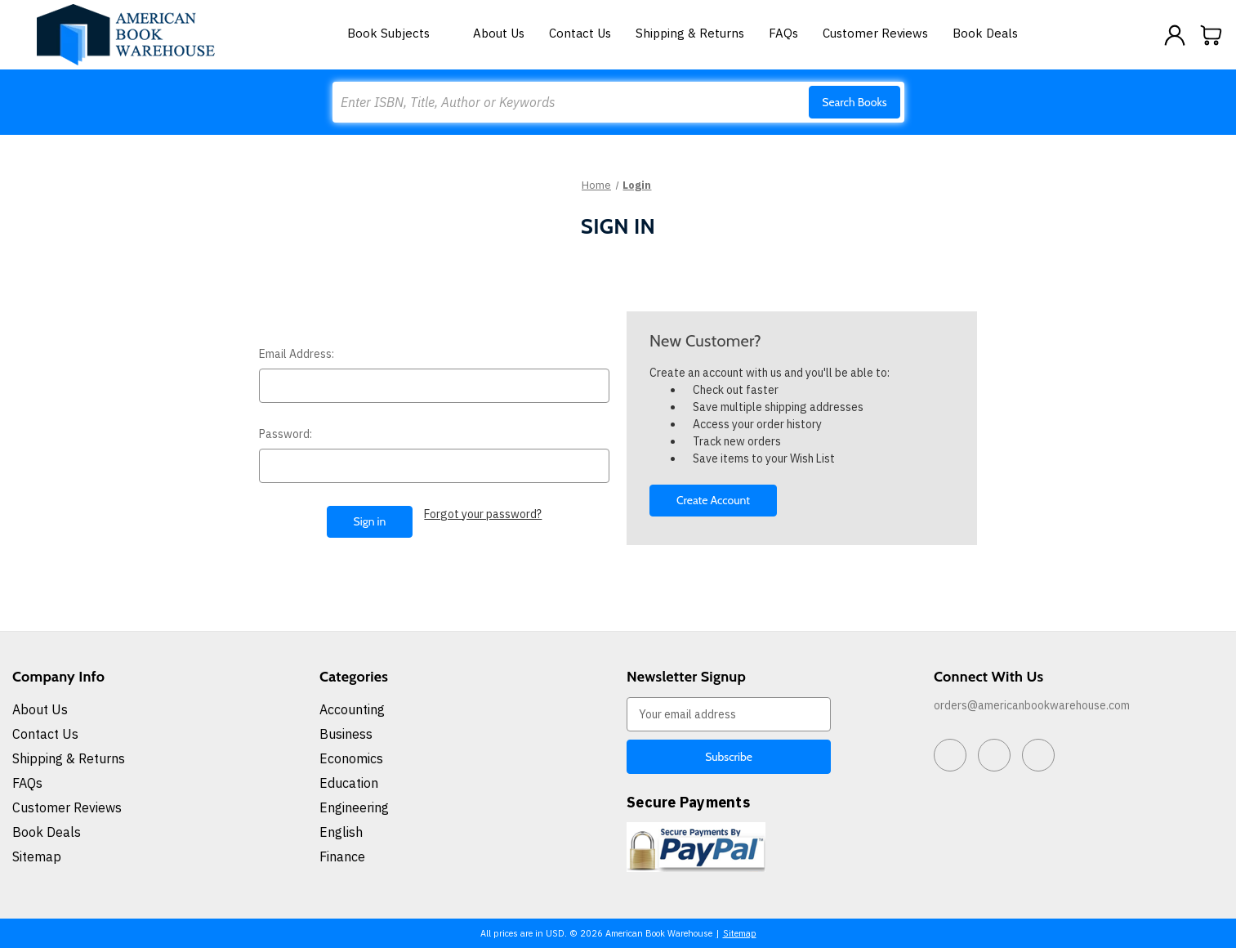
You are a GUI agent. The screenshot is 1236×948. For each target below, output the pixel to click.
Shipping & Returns (690, 33)
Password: (285, 434)
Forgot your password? (483, 514)
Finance (342, 856)
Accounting (352, 709)
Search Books (854, 102)
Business (346, 734)
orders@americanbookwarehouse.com (1032, 705)
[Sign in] (1174, 35)
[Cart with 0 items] (1211, 35)
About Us (498, 33)
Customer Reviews (875, 33)
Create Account (713, 500)
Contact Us (580, 33)
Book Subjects (397, 33)
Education (348, 783)
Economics (351, 758)
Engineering (354, 807)
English (341, 832)
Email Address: (296, 354)
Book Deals (985, 33)
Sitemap (36, 856)
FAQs (783, 33)
